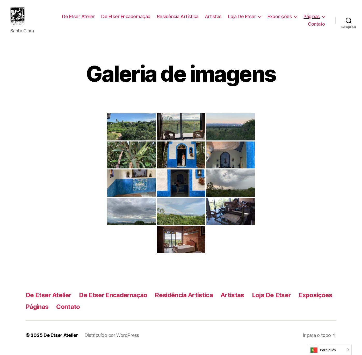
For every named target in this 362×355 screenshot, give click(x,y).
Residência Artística (205, 19)
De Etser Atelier (106, 19)
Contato (316, 26)
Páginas (288, 26)
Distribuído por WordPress (111, 340)
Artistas (241, 19)
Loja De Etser (270, 19)
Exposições (307, 19)
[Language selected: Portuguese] (330, 350)
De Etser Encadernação (153, 19)
